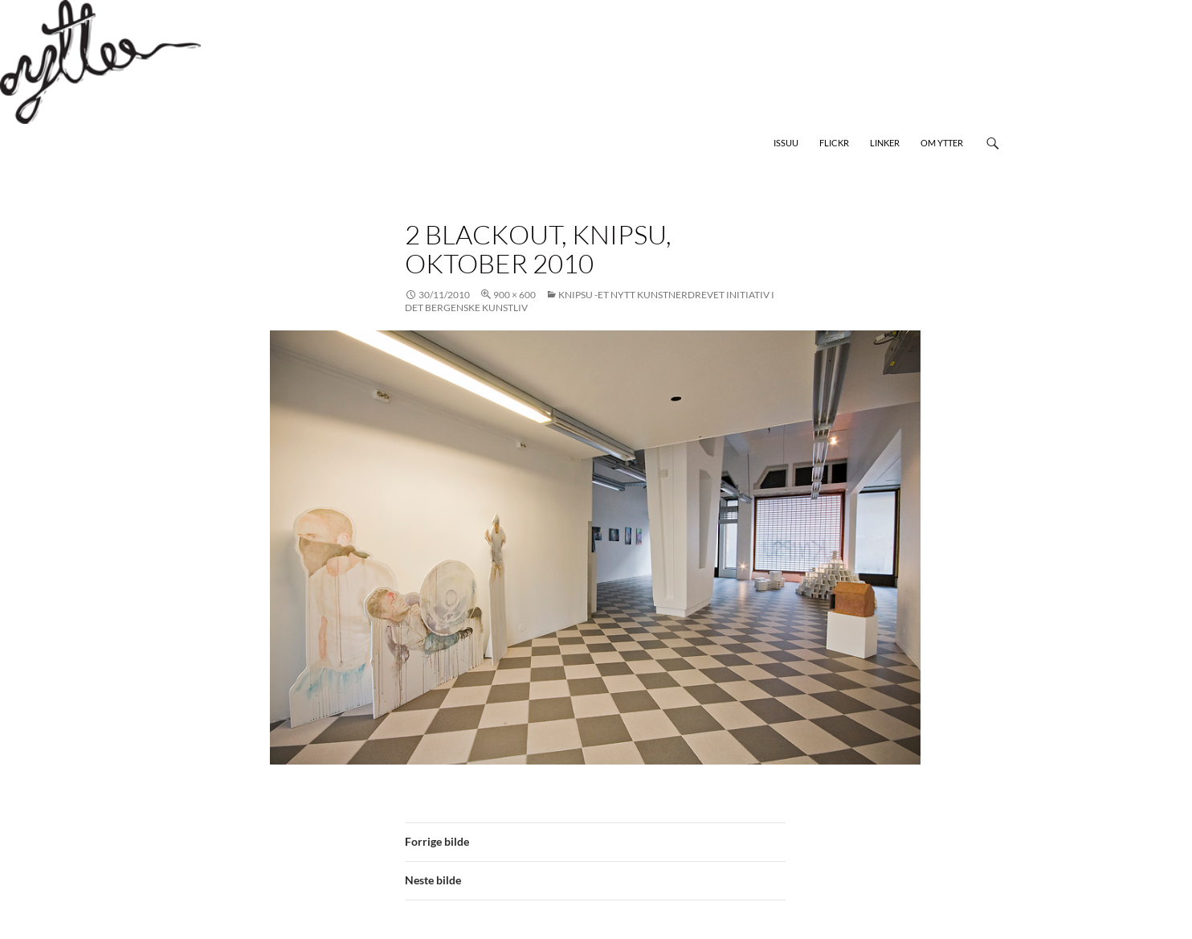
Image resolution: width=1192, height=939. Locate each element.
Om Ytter (942, 142)
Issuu (786, 142)
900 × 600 (514, 295)
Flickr (834, 142)
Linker (885, 142)
